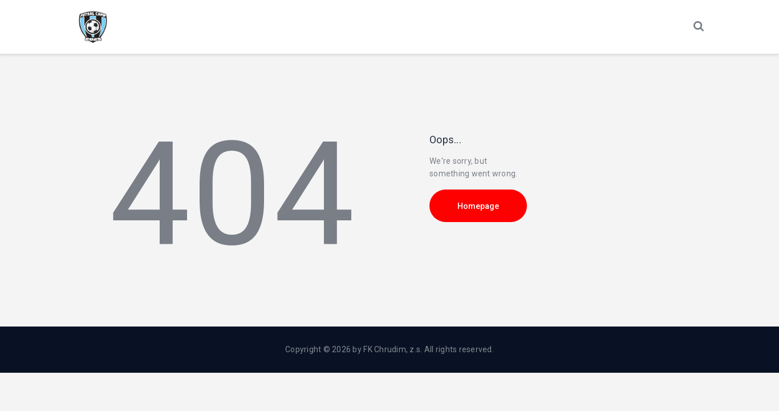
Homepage (478, 206)
